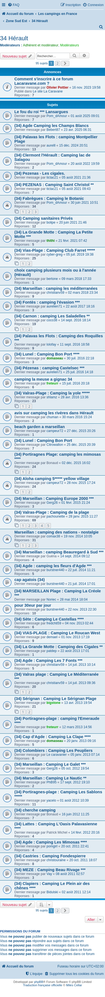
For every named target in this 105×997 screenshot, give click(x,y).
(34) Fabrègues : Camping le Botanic (49, 198)
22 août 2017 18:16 (80, 306)
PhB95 (51, 782)
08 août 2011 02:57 (70, 874)
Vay (49, 874)
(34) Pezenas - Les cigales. (39, 173)
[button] (65, 63)
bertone (52, 279)
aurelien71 (54, 306)
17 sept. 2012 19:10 (75, 782)
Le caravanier (56, 755)
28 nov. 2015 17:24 (81, 483)
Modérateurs (69, 45)
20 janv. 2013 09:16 (81, 741)
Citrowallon (54, 445)
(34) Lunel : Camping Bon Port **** (47, 354)
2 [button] (58, 63)
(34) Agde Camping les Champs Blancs (51, 125)
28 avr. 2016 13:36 (74, 397)
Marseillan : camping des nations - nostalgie (56, 532)
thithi (50, 241)
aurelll (50, 145)
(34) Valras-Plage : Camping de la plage (51, 512)
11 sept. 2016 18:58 (75, 344)
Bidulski (52, 892)
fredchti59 (53, 623)
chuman (52, 417)
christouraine (55, 860)
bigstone (53, 703)
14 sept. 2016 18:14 (76, 320)
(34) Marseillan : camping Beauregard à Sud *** (59, 552)
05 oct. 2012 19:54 (75, 768)
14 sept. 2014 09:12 (75, 556)
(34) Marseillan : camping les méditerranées (56, 288)
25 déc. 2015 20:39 (81, 445)
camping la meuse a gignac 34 (43, 379)
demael (51, 637)
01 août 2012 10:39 (74, 800)
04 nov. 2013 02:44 (79, 623)
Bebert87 (53, 130)
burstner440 (55, 570)
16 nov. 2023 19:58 (86, 87)
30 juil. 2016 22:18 (80, 358)
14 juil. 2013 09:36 (81, 683)
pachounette (55, 516)
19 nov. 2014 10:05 (78, 536)
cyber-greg (54, 254)
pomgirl (51, 846)
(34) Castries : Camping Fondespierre (50, 856)
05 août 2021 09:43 (76, 189)
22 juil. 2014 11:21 (81, 570)
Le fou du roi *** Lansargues (41, 112)
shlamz (51, 397)
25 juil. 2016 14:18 (79, 372)
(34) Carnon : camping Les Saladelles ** (52, 316)
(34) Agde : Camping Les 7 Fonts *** (48, 660)
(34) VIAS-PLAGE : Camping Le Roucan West (57, 633)
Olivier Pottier (57, 87)
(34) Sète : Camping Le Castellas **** (49, 619)
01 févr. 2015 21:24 (75, 503)
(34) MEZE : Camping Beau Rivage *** (49, 870)
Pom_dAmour (56, 116)
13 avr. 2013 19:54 (78, 703)
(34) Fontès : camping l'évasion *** (47, 302)
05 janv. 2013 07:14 (84, 755)
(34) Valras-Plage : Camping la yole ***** (52, 393)
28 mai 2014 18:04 (74, 599)
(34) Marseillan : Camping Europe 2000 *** (54, 498)
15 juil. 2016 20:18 (76, 383)
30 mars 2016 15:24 (77, 417)
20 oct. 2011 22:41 (75, 846)
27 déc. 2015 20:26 (81, 431)
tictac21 (52, 177)
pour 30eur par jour (32, 605)
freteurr (52, 383)
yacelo (51, 800)
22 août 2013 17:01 (75, 651)
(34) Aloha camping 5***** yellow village (51, 478)
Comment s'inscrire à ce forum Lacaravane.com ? (43, 81)
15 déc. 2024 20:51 (73, 145)
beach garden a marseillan (39, 427)
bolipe (50, 222)
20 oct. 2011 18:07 (83, 860)
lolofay (51, 344)
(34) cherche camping (35, 810)
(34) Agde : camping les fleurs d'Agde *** (53, 566)
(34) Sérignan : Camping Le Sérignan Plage (55, 698)
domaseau (54, 358)
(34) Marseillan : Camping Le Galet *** (50, 764)
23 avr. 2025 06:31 (77, 130)
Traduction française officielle (42, 985)
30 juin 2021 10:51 (84, 203)
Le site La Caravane (48, 91)
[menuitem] (13, 5)
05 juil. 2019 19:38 (80, 254)
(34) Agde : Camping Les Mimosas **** (50, 842)
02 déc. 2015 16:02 (76, 463)
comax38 (53, 536)
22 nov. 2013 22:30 (82, 609)
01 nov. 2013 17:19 (75, 637)
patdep (51, 651)
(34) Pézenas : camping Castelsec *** (49, 368)
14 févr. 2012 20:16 (85, 832)
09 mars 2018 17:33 (76, 279)
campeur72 (54, 431)
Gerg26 (51, 503)
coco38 (51, 320)
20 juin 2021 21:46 (73, 222)
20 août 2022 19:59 (85, 164)
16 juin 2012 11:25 (75, 814)
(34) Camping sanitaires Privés (43, 218)
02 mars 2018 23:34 (83, 293)
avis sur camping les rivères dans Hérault (53, 413)
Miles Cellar (74, 985)
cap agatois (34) (29, 579)
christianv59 (55, 293)
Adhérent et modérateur (40, 45)
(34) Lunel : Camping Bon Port (43, 440)
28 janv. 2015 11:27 (83, 516)
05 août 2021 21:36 (76, 177)
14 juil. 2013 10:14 (81, 665)
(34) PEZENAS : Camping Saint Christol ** (54, 184)
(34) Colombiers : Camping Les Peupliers (53, 750)
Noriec (51, 599)
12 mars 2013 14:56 (77, 727)
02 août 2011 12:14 (76, 892)
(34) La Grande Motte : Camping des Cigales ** (58, 647)
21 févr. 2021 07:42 (72, 241)
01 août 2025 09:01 (85, 116)
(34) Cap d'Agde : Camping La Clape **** (52, 737)
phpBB (38, 981)
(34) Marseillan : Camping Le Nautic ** (50, 778)
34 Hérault (14, 38)
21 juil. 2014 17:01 (81, 584)
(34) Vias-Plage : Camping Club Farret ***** (54, 250)
